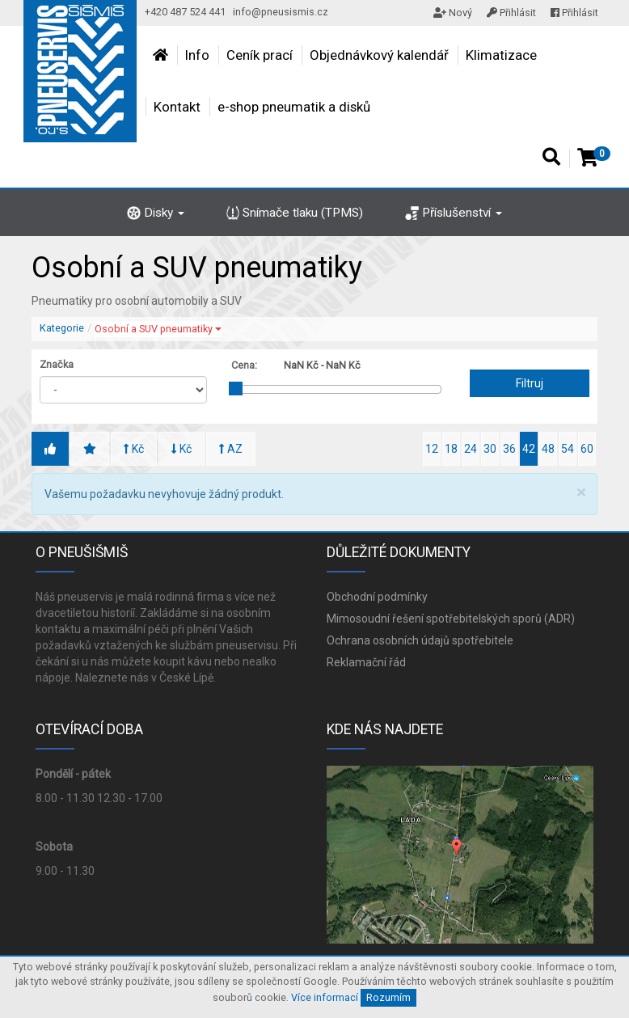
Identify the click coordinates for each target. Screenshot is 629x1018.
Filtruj (529, 383)
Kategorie (62, 328)
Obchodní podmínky (377, 596)
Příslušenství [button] (453, 212)
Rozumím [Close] (388, 997)
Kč (134, 448)
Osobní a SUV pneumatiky (158, 329)
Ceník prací (259, 55)
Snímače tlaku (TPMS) (295, 212)
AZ (231, 448)
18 (451, 448)
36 (509, 448)
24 (470, 448)
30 (489, 448)
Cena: (244, 365)
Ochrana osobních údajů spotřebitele (420, 640)
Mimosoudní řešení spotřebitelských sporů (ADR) (451, 618)
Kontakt (177, 107)
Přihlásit (511, 12)
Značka (57, 364)
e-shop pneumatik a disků (293, 107)
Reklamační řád (366, 662)
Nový (452, 12)
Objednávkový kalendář (379, 55)
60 (586, 448)
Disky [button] (155, 212)
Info (197, 55)
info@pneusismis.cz (280, 12)
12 (431, 448)
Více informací (324, 997)
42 (528, 448)
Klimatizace (501, 55)
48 (548, 448)
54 (567, 448)
